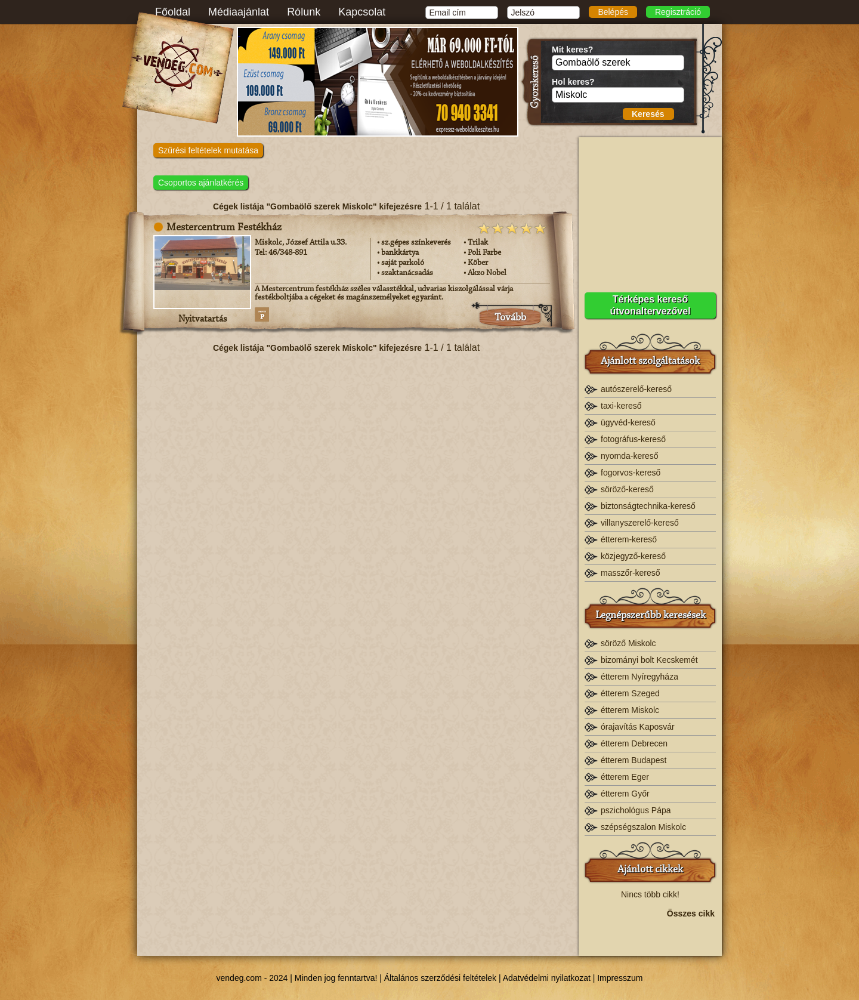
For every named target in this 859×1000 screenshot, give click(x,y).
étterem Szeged (630, 693)
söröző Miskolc (628, 643)
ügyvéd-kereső (628, 422)
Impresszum (619, 978)
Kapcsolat (361, 12)
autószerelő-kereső (636, 389)
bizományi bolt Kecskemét (649, 660)
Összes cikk (691, 913)
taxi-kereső (621, 406)
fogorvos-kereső (630, 472)
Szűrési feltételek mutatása (208, 150)
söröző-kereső (627, 489)
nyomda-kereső (630, 456)
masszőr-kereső (630, 573)
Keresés (648, 114)
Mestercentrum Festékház (224, 228)
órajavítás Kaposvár (638, 727)
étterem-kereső (629, 539)
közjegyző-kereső (633, 556)
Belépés (613, 12)
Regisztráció (678, 12)
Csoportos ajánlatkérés (200, 182)
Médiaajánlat (238, 12)
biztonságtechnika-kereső (648, 506)
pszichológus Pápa (636, 810)
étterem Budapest (634, 760)
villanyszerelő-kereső (640, 522)
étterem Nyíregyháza (639, 676)
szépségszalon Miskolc (643, 827)
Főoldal (172, 12)
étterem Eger (625, 777)
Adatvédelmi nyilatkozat (547, 978)
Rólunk (303, 12)
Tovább (510, 318)
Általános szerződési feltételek (440, 978)
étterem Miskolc (630, 710)
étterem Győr (625, 793)
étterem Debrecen (634, 743)
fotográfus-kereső (633, 439)
